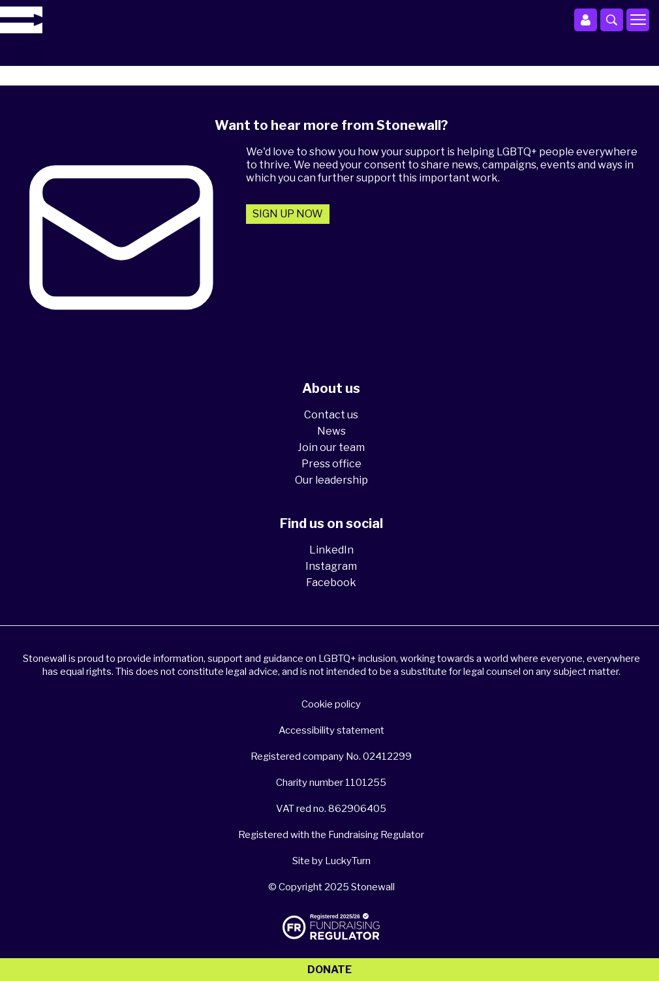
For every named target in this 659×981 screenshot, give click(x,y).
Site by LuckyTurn (331, 861)
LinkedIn (331, 550)
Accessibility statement (331, 730)
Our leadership (331, 480)
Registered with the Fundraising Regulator (331, 835)
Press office (331, 464)
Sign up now (288, 214)
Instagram (331, 566)
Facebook (331, 582)
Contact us (331, 415)
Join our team (331, 447)
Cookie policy (331, 704)
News (331, 431)
